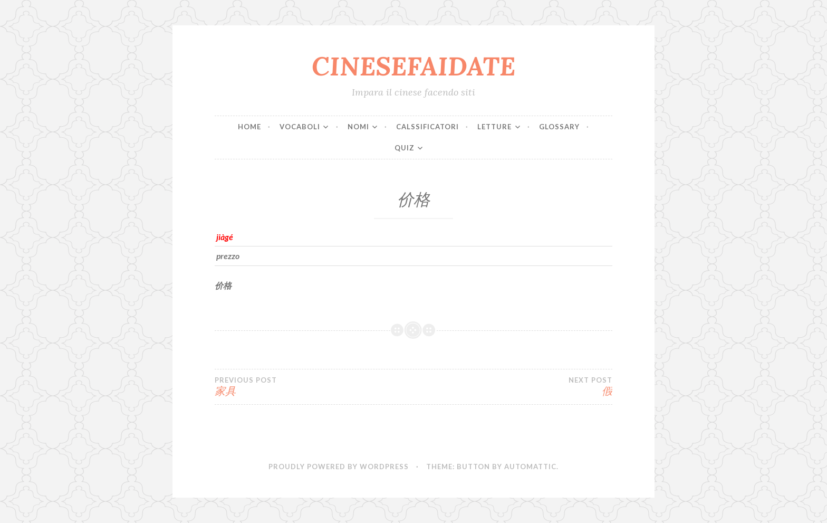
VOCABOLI (300, 126)
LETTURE (494, 126)
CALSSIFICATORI (427, 126)
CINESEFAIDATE (413, 66)
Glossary (559, 126)
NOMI (358, 126)
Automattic (530, 466)
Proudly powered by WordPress (338, 466)
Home (249, 126)
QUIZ (405, 148)
